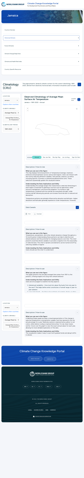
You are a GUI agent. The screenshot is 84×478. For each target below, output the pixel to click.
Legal (30, 409)
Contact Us (50, 358)
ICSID (57, 386)
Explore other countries (11, 104)
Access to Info (38, 409)
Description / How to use (35, 229)
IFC (39, 386)
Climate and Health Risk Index (41, 61)
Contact (53, 409)
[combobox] (11, 100)
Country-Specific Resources (13, 69)
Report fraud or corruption (42, 416)
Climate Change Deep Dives (41, 53)
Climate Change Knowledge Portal (42, 3)
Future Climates (41, 45)
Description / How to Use (35, 167)
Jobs (46, 409)
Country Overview (10, 30)
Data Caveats (31, 207)
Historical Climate (41, 37)
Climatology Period (10, 124)
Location (6, 96)
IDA (32, 386)
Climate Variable (9, 108)
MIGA (48, 386)
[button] (38, 214)
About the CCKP (35, 358)
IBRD (25, 386)
